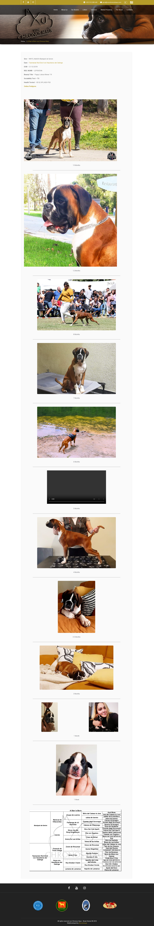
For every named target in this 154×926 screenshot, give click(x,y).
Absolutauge (83, 923)
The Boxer (119, 10)
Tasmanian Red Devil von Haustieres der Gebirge (46, 63)
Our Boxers (75, 10)
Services (94, 10)
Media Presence (106, 10)
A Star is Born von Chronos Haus (38, 41)
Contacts (130, 10)
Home (55, 10)
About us (64, 10)
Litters (85, 10)
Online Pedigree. (30, 86)
